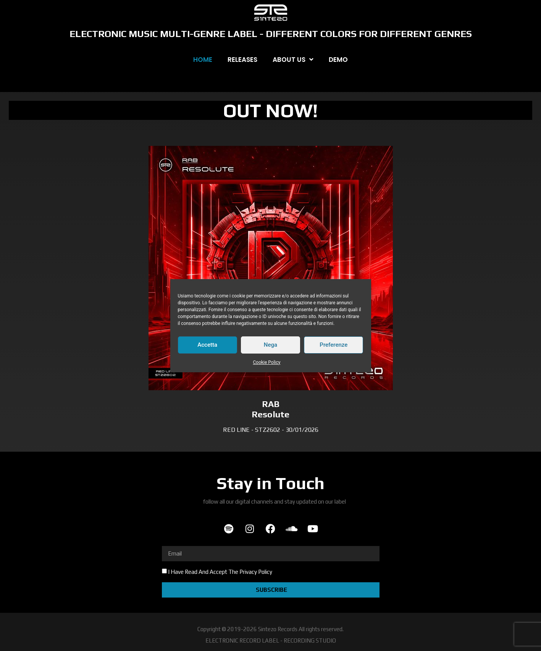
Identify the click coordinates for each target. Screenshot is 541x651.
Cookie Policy (267, 362)
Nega (270, 344)
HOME (202, 59)
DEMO (338, 59)
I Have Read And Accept (220, 572)
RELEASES (242, 59)
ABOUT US (293, 59)
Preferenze (333, 344)
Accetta (207, 344)
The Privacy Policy (250, 572)
